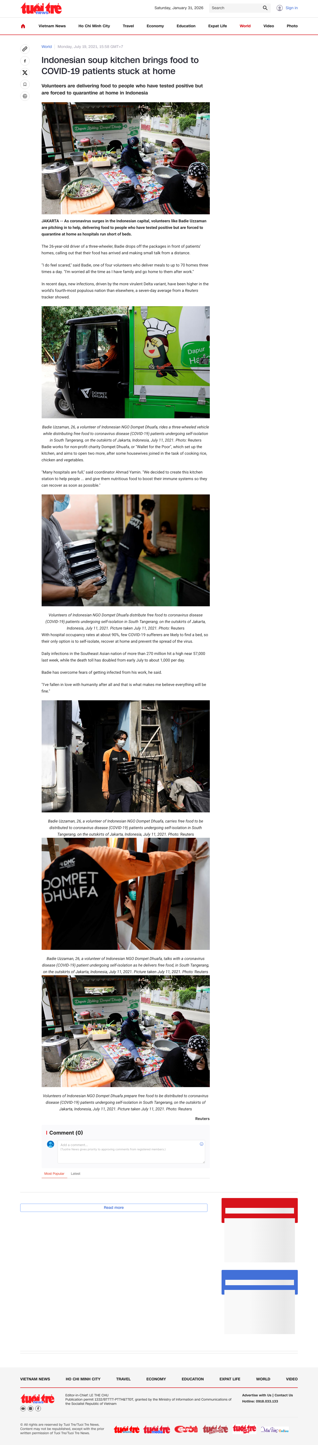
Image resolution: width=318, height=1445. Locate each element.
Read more (114, 1207)
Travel (128, 26)
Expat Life (217, 26)
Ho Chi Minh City (94, 26)
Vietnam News (52, 26)
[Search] (240, 8)
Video (268, 26)
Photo (292, 26)
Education (186, 26)
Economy (155, 26)
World (245, 26)
